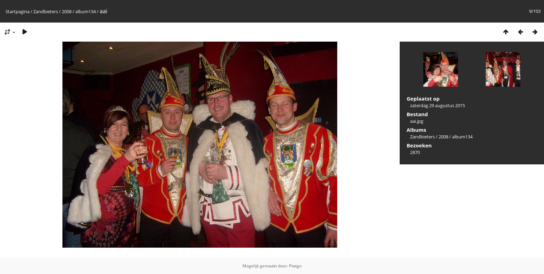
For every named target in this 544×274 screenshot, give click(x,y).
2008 (66, 11)
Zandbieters (45, 11)
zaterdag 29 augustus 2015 (437, 105)
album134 (85, 11)
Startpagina (17, 11)
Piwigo (295, 266)
